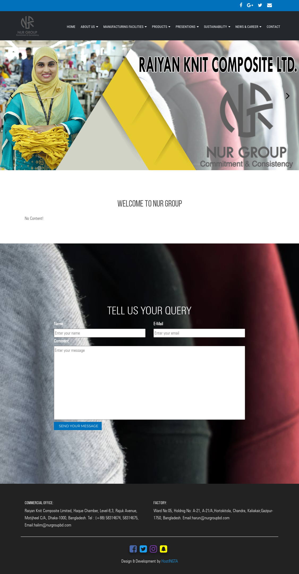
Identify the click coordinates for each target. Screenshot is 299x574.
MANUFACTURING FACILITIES (123, 27)
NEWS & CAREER (247, 27)
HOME (71, 27)
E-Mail (158, 323)
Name (58, 323)
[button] (9, 94)
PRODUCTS (159, 27)
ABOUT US (88, 27)
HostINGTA (169, 561)
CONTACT (273, 27)
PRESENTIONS (185, 27)
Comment (61, 341)
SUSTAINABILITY (215, 27)
